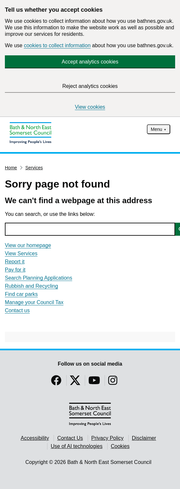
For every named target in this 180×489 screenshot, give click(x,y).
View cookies (90, 107)
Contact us (17, 310)
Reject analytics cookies (90, 86)
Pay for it (15, 269)
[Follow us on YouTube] (94, 382)
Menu (156, 129)
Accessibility (35, 438)
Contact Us (70, 438)
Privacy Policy (107, 438)
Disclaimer (144, 438)
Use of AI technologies (76, 446)
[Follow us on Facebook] (56, 382)
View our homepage (28, 245)
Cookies (120, 446)
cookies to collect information (57, 45)
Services (34, 167)
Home (11, 167)
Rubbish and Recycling (31, 286)
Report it (14, 261)
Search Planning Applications (38, 278)
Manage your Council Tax (34, 302)
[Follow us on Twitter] (75, 382)
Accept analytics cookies (90, 61)
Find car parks (21, 294)
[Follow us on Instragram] (112, 382)
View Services (21, 253)
